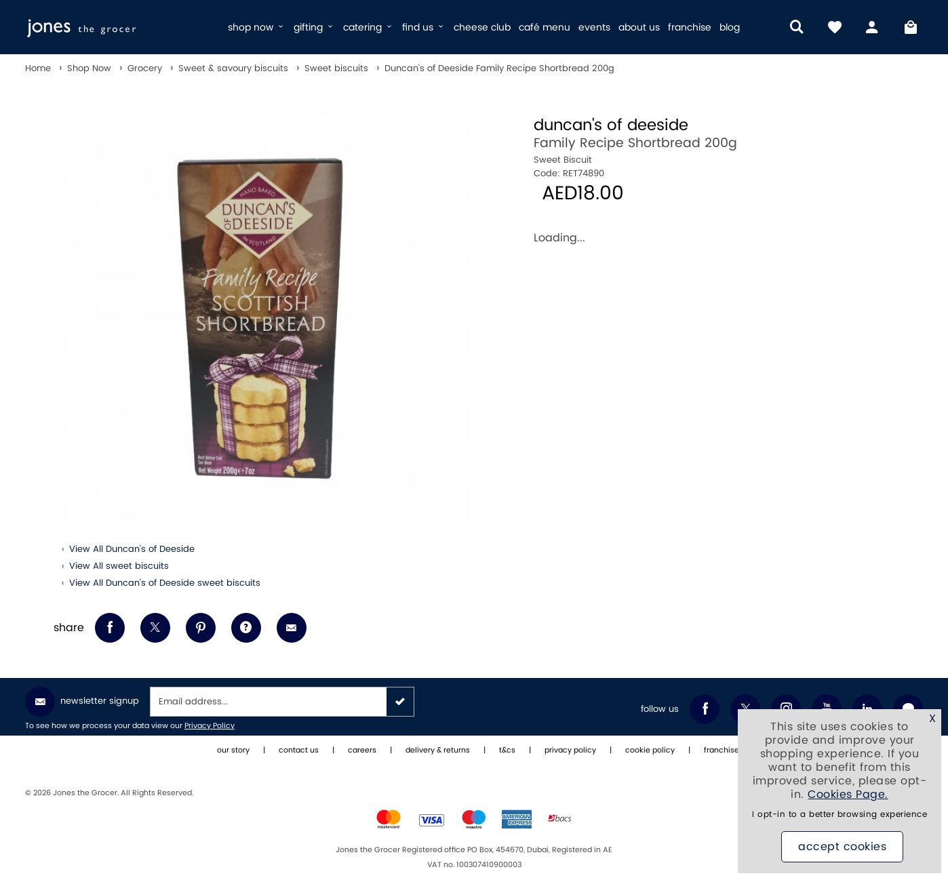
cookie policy (650, 750)
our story (233, 750)
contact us (299, 750)
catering (368, 27)
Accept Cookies (842, 847)
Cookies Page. (848, 794)
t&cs (507, 750)
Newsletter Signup (82, 702)
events (594, 27)
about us (639, 27)
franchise (689, 27)
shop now (256, 27)
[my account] (872, 27)
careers (362, 750)
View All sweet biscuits (119, 566)
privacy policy (570, 750)
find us (424, 27)
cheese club (482, 27)
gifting (314, 27)
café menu (544, 27)
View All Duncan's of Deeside (132, 549)
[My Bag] (910, 27)
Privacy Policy (209, 726)
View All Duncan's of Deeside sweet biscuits (164, 583)
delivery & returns (438, 750)
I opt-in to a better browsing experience (839, 814)
